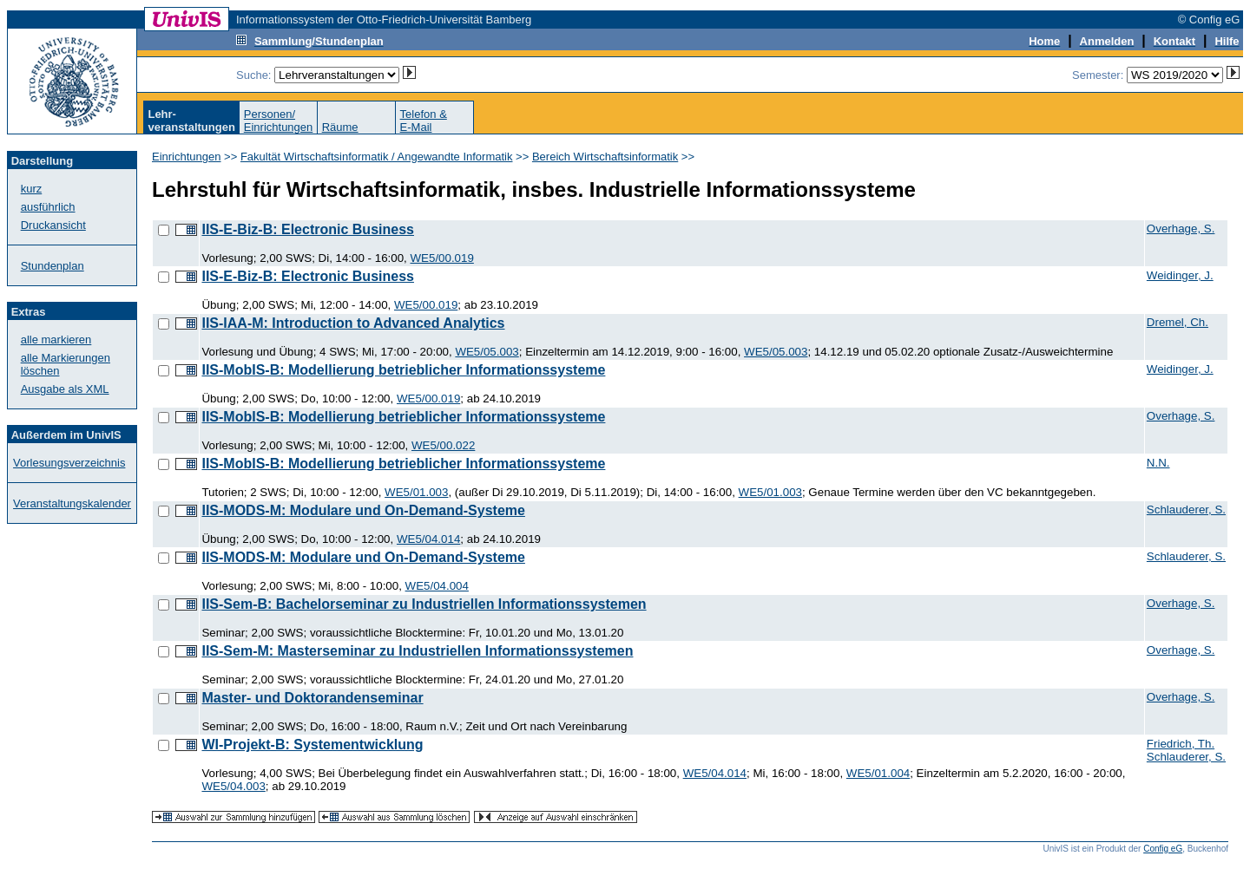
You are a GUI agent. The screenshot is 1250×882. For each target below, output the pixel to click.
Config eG (1162, 848)
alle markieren (56, 339)
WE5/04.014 (428, 539)
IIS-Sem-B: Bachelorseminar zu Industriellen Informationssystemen (423, 604)
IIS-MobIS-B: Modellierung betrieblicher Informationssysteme (403, 370)
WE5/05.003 (486, 351)
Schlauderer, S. (1186, 509)
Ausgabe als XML (65, 388)
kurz (32, 188)
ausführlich (48, 206)
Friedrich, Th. (1180, 743)
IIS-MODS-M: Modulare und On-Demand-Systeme (362, 510)
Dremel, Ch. (1177, 322)
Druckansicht (53, 225)
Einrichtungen (186, 156)
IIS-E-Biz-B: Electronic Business (307, 229)
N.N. (1158, 462)
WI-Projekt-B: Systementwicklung (312, 744)
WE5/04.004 (437, 585)
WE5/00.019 (442, 258)
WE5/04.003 (233, 786)
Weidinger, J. (1180, 275)
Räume (340, 127)
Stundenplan (52, 265)
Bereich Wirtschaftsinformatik (605, 156)
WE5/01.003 (416, 492)
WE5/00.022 (443, 445)
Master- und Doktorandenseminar (312, 697)
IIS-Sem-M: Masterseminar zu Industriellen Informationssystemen (417, 651)
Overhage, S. (1181, 228)
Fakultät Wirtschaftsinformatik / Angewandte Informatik (376, 156)
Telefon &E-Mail (423, 121)
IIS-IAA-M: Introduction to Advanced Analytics (352, 323)
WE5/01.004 (878, 773)
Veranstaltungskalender (72, 503)
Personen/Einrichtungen (278, 121)
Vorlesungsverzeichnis (69, 462)
